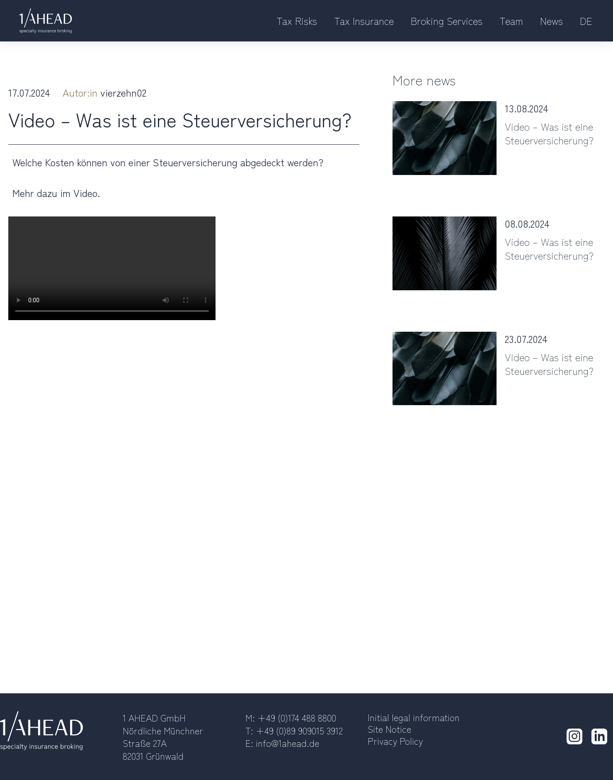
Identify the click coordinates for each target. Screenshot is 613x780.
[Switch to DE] (586, 21)
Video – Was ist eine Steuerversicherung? (549, 133)
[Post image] (445, 138)
